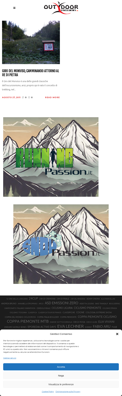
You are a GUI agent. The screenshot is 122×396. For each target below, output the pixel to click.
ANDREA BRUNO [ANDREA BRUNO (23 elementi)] (9, 303)
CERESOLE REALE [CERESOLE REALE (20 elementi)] (43, 308)
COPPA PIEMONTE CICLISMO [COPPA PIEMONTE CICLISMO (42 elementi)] (97, 316)
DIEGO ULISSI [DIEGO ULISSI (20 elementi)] (91, 322)
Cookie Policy (48, 391)
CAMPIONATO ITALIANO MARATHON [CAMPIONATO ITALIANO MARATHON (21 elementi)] (19, 308)
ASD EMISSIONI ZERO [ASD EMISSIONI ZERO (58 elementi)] (61, 303)
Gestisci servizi (9, 358)
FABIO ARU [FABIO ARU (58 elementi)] (101, 326)
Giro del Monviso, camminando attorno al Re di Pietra (30, 73)
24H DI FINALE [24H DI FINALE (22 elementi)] (63, 299)
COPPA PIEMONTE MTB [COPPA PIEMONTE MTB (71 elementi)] (28, 321)
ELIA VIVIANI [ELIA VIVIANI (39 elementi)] (106, 321)
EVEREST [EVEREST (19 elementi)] (88, 327)
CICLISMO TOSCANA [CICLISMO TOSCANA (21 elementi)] (18, 312)
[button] (117, 334)
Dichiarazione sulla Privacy (68, 391)
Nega (61, 375)
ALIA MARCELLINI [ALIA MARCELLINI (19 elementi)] (108, 299)
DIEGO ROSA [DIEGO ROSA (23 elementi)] (79, 322)
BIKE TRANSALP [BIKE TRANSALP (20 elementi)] (101, 304)
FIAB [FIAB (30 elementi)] (114, 327)
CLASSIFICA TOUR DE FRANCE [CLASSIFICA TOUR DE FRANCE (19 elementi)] (49, 312)
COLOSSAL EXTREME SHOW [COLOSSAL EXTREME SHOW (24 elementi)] (99, 312)
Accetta (61, 366)
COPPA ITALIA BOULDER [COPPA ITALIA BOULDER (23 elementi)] (48, 317)
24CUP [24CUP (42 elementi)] (33, 298)
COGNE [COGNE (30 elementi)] (80, 312)
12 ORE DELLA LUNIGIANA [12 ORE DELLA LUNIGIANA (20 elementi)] (17, 299)
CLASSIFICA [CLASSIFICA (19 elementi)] (32, 312)
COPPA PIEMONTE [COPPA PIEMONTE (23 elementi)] (68, 317)
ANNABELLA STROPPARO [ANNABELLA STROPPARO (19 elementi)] (27, 304)
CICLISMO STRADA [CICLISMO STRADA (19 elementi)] (109, 308)
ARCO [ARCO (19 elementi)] (41, 304)
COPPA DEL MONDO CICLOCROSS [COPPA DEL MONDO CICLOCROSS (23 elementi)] (20, 317)
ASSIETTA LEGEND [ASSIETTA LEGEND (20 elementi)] (87, 304)
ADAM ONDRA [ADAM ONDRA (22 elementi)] (93, 299)
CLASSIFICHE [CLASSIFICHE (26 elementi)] (69, 312)
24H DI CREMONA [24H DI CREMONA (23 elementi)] (47, 299)
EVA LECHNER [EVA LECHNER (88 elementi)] (70, 326)
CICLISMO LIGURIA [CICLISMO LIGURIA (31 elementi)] (62, 307)
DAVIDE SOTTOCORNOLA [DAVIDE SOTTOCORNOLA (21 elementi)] (61, 322)
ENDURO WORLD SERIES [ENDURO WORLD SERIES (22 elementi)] (15, 327)
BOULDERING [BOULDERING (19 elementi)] (114, 304)
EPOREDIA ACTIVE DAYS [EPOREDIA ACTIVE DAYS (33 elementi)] (42, 326)
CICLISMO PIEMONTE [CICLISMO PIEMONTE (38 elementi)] (87, 307)
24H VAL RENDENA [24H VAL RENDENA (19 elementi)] (78, 299)
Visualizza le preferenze (61, 384)
